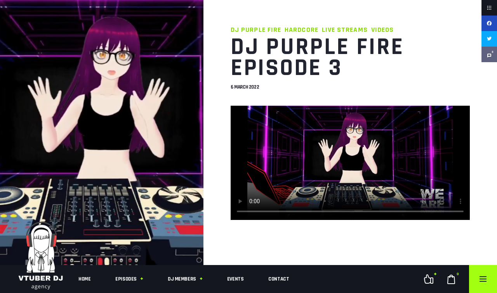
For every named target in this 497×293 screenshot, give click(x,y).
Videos (382, 29)
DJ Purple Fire (256, 29)
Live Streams (345, 29)
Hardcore (301, 29)
